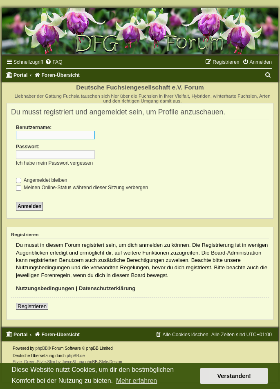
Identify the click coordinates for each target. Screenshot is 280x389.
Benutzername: (34, 127)
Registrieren (32, 306)
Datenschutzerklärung (107, 288)
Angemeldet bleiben (41, 180)
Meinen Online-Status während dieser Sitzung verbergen (82, 187)
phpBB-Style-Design (103, 362)
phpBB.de (76, 355)
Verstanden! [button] (234, 376)
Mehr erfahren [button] (136, 380)
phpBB (42, 348)
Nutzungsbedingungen (45, 288)
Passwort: (28, 147)
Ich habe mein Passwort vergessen (54, 163)
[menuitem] (53, 62)
